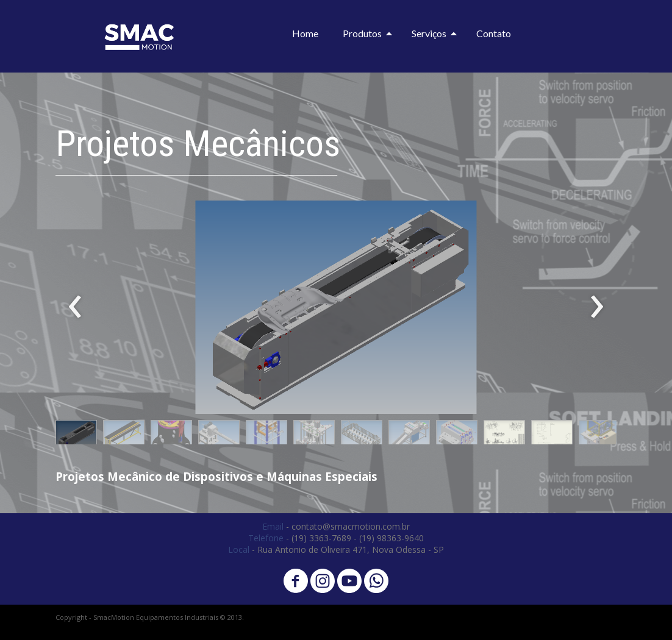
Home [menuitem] (305, 33)
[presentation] (75, 307)
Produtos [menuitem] (362, 33)
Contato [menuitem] (493, 33)
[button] (76, 435)
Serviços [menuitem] (429, 33)
